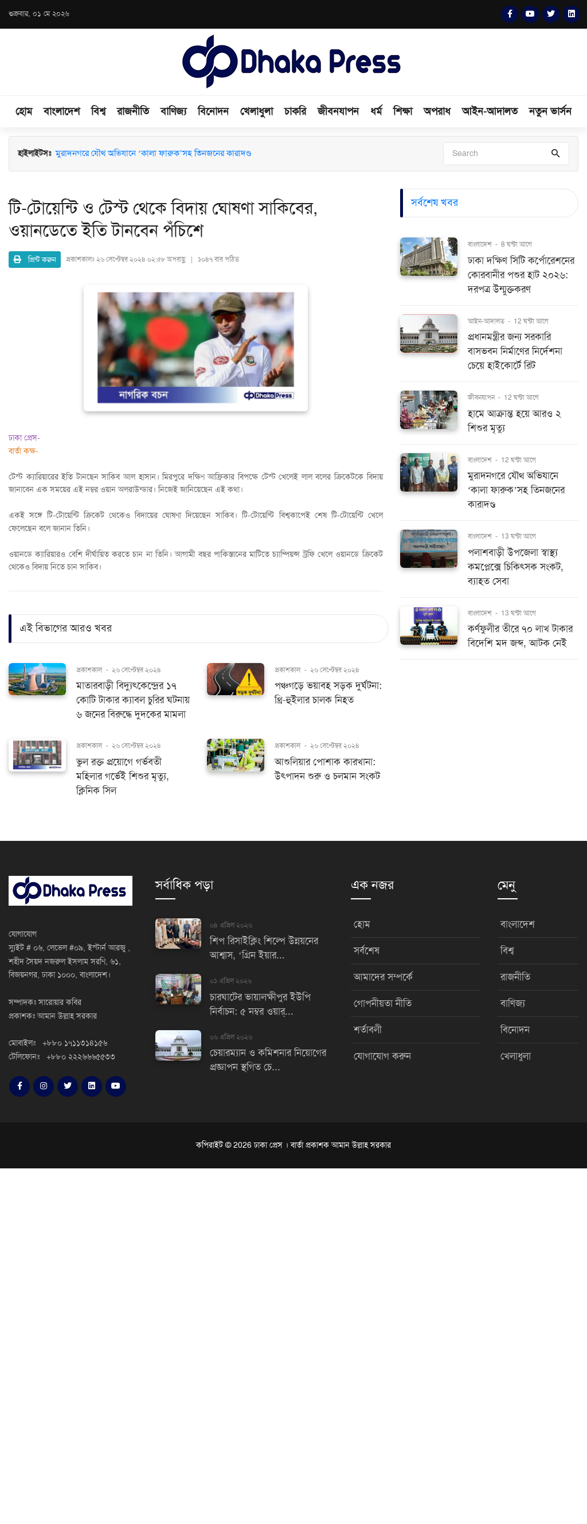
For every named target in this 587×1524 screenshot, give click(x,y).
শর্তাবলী (368, 1030)
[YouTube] (530, 14)
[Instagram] (43, 1086)
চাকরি (295, 111)
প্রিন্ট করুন (35, 259)
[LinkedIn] (571, 14)
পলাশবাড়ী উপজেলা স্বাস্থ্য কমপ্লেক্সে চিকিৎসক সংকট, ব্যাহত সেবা (515, 567)
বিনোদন (213, 111)
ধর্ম (376, 111)
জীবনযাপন (338, 111)
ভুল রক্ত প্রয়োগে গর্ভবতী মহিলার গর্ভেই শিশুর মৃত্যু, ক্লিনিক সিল (122, 776)
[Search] (506, 154)
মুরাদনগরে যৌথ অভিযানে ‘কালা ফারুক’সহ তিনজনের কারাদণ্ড (153, 154)
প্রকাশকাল (89, 670)
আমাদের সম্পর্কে (383, 977)
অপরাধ (437, 111)
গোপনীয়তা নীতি (383, 1003)
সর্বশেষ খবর (434, 202)
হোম (23, 111)
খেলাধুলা (256, 111)
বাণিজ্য (173, 111)
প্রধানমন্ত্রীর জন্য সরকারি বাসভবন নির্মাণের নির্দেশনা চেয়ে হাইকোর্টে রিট (515, 351)
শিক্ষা (402, 111)
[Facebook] (509, 14)
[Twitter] (550, 14)
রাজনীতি (133, 111)
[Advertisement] (293, 1344)
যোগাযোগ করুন (382, 1056)
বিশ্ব (98, 111)
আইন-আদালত (490, 111)
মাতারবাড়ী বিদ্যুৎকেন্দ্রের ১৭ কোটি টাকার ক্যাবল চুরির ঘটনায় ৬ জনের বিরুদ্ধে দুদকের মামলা (133, 700)
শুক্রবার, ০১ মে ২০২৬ (39, 13)
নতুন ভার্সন (550, 111)
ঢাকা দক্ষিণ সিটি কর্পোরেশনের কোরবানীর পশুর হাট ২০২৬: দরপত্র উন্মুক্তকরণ (521, 275)
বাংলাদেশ (62, 111)
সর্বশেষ (366, 951)
